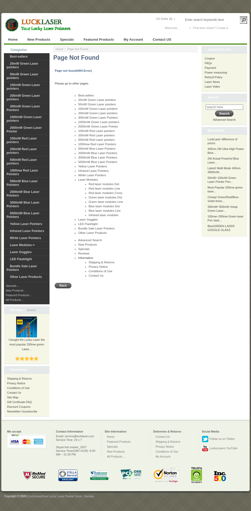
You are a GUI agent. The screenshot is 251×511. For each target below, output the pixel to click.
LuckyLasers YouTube (219, 448)
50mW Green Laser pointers (97, 104)
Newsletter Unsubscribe (22, 411)
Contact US (162, 39)
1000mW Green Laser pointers (98, 122)
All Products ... (15, 299)
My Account (133, 39)
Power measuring (216, 72)
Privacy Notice (16, 383)
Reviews (84, 253)
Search (213, 97)
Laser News (212, 81)
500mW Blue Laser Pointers (96, 148)
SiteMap (88, 495)
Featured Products (99, 39)
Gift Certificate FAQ (19, 402)
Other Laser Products (26, 277)
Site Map (12, 397)
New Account (237, 27)
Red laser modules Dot (104, 184)
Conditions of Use (18, 388)
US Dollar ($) (164, 18)
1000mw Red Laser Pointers (97, 144)
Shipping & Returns (19, 378)
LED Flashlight (21, 259)
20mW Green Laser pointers (97, 99)
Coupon (210, 58)
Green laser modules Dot (105, 197)
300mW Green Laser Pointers (98, 117)
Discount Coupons (18, 406)
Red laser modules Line (104, 188)
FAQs (208, 63)
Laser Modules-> (22, 245)
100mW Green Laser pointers (98, 108)
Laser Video (212, 86)
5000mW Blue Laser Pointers (97, 161)
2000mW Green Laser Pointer (98, 126)
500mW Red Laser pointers (96, 139)
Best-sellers (19, 56)
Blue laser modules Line (105, 210)
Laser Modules (88, 179)
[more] (30, 310)
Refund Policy (213, 77)
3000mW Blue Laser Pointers (97, 157)
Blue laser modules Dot (104, 206)
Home (13, 39)
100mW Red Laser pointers (96, 130)
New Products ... (16, 290)
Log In (183, 27)
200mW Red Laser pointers (96, 135)
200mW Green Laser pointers (98, 113)
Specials (67, 39)
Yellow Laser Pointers (26, 224)
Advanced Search (90, 240)
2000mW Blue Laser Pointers (97, 153)
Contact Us (14, 392)
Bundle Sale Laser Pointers (96, 228)
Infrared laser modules (104, 215)
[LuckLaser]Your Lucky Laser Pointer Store (54, 495)
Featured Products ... (19, 295)
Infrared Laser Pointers (27, 231)
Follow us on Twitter (218, 439)
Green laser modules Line (106, 201)
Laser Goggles (21, 252)
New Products (38, 39)
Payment (210, 67)
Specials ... (13, 285)
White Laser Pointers (25, 238)
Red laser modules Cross (105, 192)
